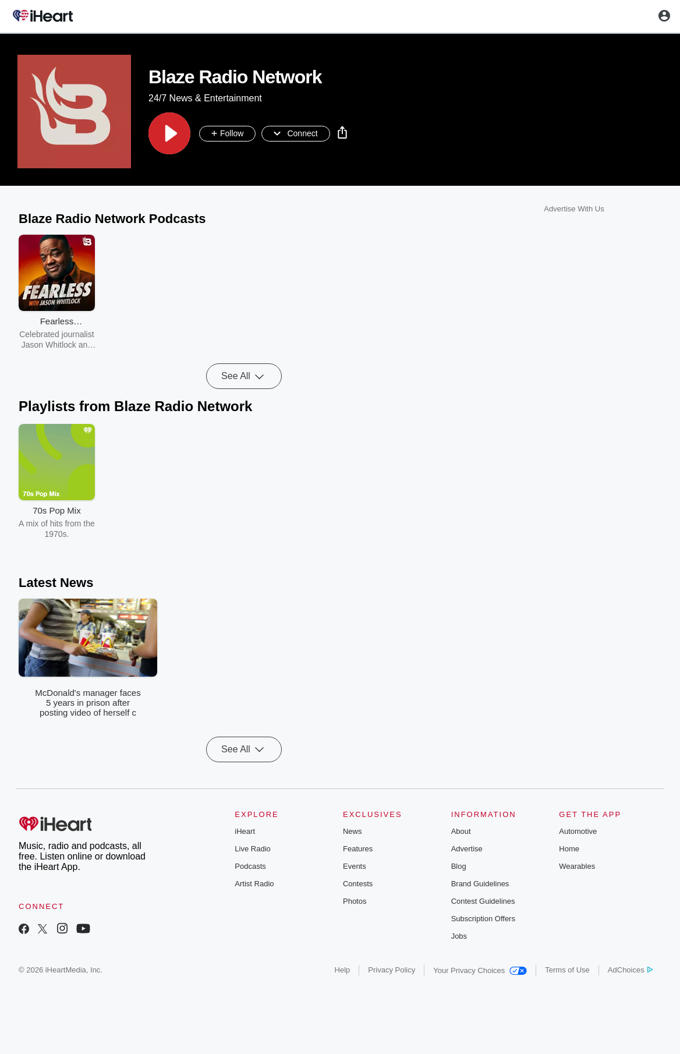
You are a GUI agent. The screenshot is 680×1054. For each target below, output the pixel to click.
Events (354, 866)
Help (342, 969)
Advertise (467, 848)
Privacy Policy (391, 969)
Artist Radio (254, 883)
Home (569, 848)
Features (358, 848)
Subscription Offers (483, 918)
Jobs (459, 936)
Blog (458, 866)
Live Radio (252, 848)
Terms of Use (567, 969)
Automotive (578, 831)
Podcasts (250, 866)
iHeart (245, 831)
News (352, 831)
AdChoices (630, 969)
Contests (358, 883)
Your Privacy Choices (480, 970)
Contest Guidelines (483, 901)
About (461, 831)
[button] (169, 133)
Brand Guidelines (480, 883)
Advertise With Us (574, 208)
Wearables (577, 866)
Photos (354, 901)
